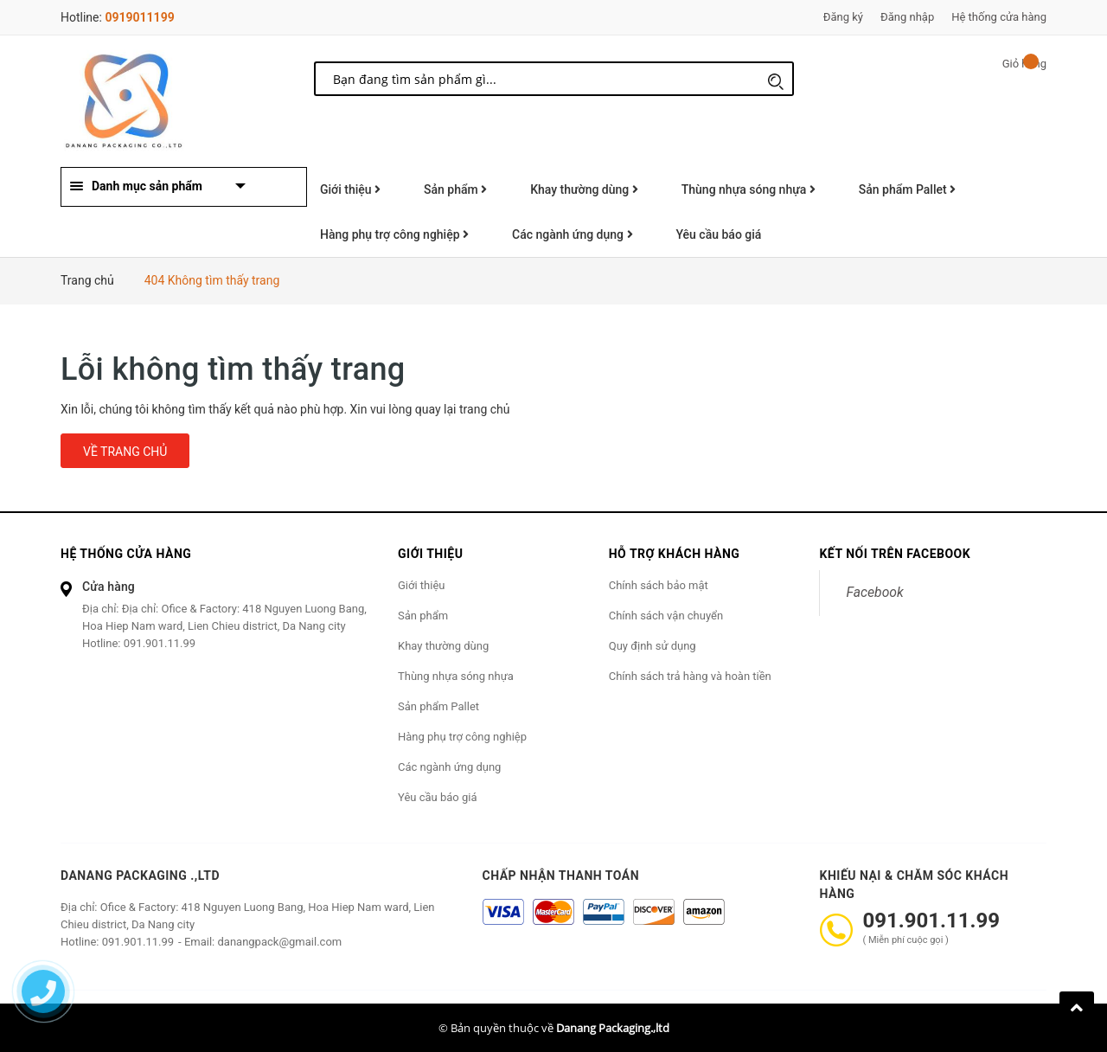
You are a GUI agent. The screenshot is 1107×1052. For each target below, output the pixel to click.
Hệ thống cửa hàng (998, 16)
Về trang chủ (125, 452)
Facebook (874, 592)
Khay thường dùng (584, 189)
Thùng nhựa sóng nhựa (748, 189)
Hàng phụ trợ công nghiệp (394, 234)
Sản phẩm (455, 189)
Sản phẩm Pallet (907, 189)
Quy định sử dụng (652, 645)
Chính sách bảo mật (658, 585)
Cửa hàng (108, 586)
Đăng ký (843, 16)
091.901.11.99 (159, 643)
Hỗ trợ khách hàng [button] (674, 554)
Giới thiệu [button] (430, 554)
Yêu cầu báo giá (719, 234)
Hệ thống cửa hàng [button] (126, 554)
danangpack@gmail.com (279, 941)
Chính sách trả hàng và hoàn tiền (690, 676)
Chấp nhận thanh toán (561, 875)
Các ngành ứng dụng (572, 234)
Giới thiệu (350, 189)
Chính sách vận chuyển (666, 615)
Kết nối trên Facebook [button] (894, 554)
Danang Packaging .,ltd (140, 875)
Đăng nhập (907, 16)
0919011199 (139, 17)
